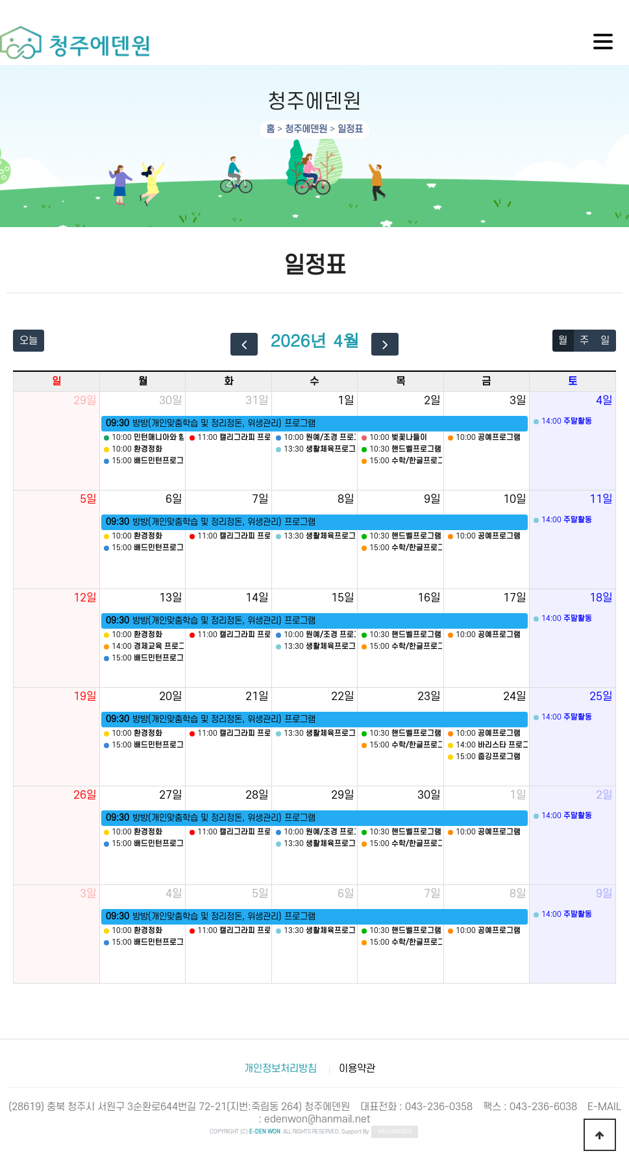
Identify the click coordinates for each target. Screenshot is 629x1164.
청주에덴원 (306, 129)
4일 (604, 400)
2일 (432, 400)
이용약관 (357, 1068)
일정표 (350, 129)
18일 (601, 598)
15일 (342, 598)
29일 (85, 400)
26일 (85, 795)
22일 (342, 696)
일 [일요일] (56, 381)
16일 (429, 598)
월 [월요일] (142, 381)
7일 (260, 499)
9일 (432, 499)
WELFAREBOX (395, 1132)
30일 (170, 400)
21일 (257, 696)
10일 (514, 499)
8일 (346, 499)
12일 (85, 598)
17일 (514, 598)
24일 (514, 696)
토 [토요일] (572, 381)
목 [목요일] (400, 381)
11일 (601, 499)
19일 (85, 696)
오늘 (28, 340)
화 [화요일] (228, 381)
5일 (88, 499)
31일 (257, 400)
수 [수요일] (314, 381)
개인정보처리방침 (280, 1068)
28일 (257, 795)
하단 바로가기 (0, 0)
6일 (174, 499)
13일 (170, 598)
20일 (170, 696)
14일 (257, 598)
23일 (429, 696)
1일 (346, 400)
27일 (170, 795)
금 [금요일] (486, 381)
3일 (518, 400)
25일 (601, 696)
